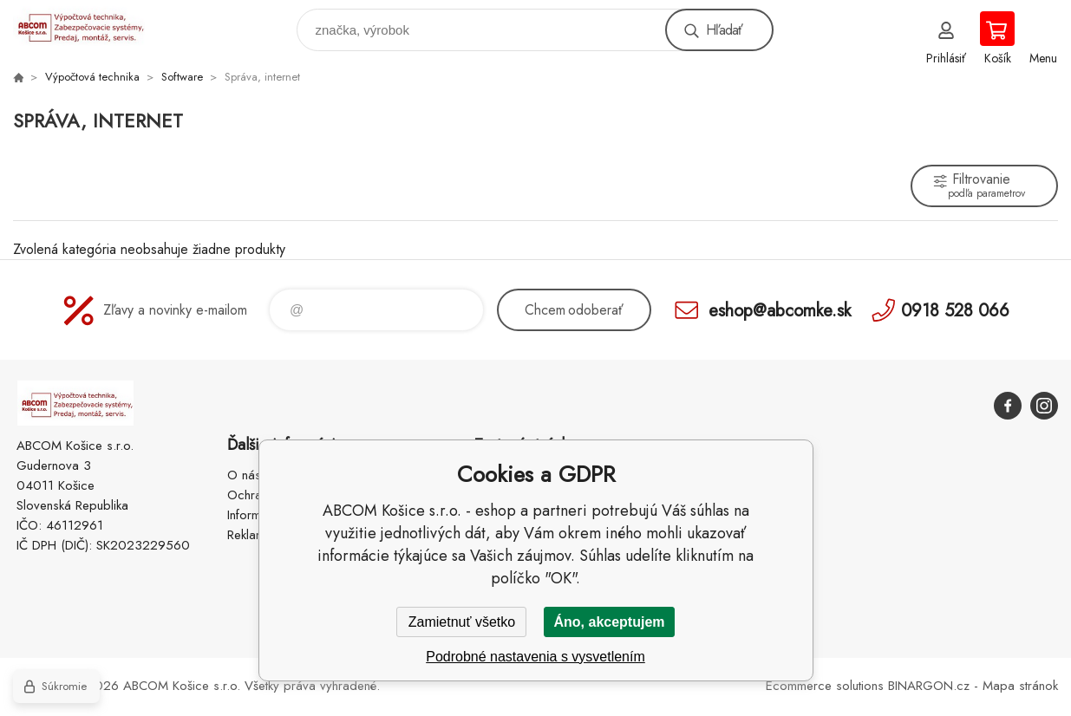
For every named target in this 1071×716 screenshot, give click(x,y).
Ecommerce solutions (825, 685)
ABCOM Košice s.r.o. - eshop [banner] (90, 25)
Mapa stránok (1020, 685)
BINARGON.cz (929, 685)
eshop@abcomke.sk (780, 310)
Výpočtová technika (92, 76)
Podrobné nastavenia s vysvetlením (535, 656)
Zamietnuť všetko (461, 622)
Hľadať (724, 30)
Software (182, 76)
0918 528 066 (955, 310)
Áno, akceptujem (608, 622)
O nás (244, 475)
